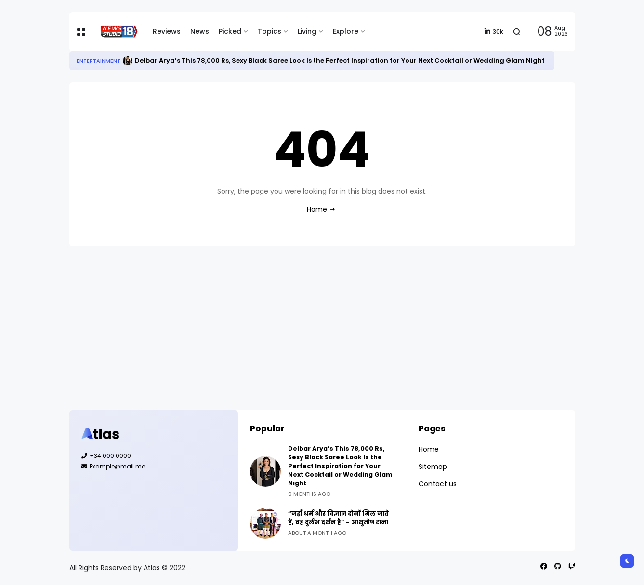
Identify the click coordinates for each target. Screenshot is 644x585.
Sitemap (433, 466)
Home (317, 209)
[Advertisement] (322, 327)
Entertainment (98, 61)
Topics (269, 31)
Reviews (167, 31)
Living (307, 31)
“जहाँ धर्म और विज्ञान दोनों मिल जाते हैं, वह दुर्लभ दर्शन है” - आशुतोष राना (338, 517)
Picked (230, 31)
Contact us (438, 484)
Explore (345, 31)
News (199, 31)
